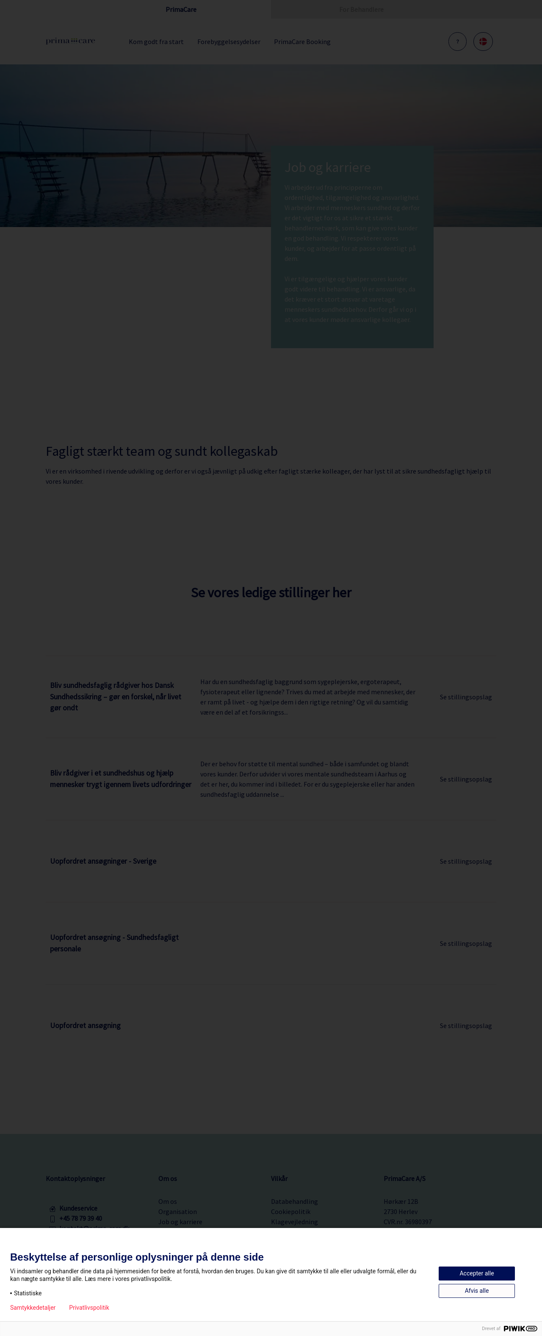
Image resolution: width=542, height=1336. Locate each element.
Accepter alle (476, 1273)
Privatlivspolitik (89, 1307)
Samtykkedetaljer (32, 1307)
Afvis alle (477, 1290)
